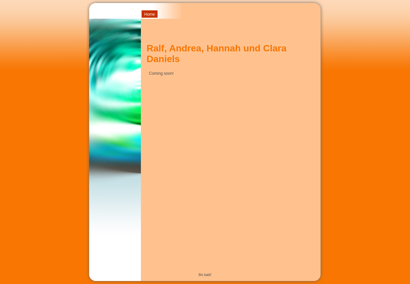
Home (149, 14)
